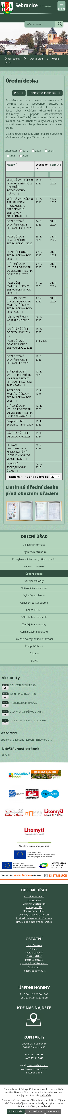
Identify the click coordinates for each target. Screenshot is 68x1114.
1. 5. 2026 (53, 181)
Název (11, 164)
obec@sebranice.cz (37, 1065)
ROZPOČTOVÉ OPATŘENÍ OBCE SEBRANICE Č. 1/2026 (19, 241)
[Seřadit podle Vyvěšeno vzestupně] (38, 167)
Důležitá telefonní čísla (34, 617)
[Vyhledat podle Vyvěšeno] (41, 174)
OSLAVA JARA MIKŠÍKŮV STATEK (26, 711)
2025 (13, 155)
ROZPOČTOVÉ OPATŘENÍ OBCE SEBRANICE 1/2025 (18, 361)
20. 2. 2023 (39, 446)
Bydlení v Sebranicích (34, 903)
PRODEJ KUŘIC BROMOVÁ (23, 702)
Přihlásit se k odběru (45, 93)
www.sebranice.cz (37, 1069)
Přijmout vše (15, 1111)
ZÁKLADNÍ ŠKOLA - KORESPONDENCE (18, 320)
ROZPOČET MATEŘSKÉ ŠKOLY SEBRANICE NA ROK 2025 (19, 395)
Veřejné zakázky (34, 581)
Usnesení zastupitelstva (34, 602)
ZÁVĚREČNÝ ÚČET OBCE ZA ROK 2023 (18, 436)
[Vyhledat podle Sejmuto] (56, 174)
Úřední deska (34, 573)
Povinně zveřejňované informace (34, 639)
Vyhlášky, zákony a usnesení (34, 914)
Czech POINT (34, 610)
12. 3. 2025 (39, 357)
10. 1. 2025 (39, 373)
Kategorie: (11, 150)
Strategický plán (34, 907)
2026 (25, 155)
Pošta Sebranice (34, 959)
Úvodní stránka (12, 58)
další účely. (45, 1095)
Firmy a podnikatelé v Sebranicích (34, 921)
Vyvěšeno (42, 164)
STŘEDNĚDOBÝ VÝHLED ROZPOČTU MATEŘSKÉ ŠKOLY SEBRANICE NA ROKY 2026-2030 (19, 304)
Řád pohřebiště (34, 646)
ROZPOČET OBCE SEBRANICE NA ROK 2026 (19, 255)
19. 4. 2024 (39, 434)
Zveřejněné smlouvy (34, 624)
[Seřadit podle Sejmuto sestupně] (52, 168)
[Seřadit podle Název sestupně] (17, 165)
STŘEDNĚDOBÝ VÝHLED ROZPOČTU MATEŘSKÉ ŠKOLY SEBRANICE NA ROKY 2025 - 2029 (19, 378)
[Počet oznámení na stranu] (55, 477)
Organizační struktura (34, 552)
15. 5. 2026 (53, 200)
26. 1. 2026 (39, 238)
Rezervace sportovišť (34, 970)
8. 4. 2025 (41, 340)
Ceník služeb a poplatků (34, 631)
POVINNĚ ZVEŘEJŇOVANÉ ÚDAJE (16, 467)
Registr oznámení (34, 566)
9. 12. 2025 (39, 253)
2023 (38, 150)
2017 (25, 150)
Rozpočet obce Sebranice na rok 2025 (20, 424)
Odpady (34, 653)
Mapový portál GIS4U (34, 911)
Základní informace (34, 544)
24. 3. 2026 (39, 222)
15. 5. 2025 (39, 330)
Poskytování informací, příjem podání (34, 559)
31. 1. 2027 (53, 222)
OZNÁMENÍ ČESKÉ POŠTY (23, 685)
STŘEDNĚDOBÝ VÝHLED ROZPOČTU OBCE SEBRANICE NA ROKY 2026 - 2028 (19, 270)
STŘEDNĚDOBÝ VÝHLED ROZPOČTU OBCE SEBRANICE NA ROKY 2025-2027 (19, 411)
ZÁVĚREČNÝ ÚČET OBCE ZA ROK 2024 (18, 332)
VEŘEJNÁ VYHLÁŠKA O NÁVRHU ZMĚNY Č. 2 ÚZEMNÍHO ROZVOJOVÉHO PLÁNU (20, 186)
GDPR (34, 660)
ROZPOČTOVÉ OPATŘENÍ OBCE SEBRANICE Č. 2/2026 (19, 226)
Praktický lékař (34, 956)
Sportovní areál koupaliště (34, 963)
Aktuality (34, 949)
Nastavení (53, 1111)
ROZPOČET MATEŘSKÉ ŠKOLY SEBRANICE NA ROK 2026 (19, 288)
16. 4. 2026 (39, 181)
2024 (50, 150)
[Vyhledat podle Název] (20, 174)
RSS (19, 93)
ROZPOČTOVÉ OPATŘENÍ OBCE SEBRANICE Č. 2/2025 (19, 346)
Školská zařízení (34, 952)
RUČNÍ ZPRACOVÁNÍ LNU (23, 694)
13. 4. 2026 (39, 200)
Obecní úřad (36, 58)
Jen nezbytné (35, 1111)
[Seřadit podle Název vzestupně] (17, 163)
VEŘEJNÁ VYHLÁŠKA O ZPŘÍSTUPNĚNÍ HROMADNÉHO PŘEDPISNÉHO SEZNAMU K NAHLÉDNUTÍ (20, 207)
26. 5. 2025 (39, 318)
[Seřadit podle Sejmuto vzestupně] (52, 167)
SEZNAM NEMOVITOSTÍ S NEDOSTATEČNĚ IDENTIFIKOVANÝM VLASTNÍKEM (18, 451)
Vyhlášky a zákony (34, 595)
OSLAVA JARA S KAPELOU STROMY (28, 720)
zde (40, 1072)
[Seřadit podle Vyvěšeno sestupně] (38, 168)
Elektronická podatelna (34, 588)
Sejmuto (55, 164)
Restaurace (34, 967)
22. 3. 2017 (39, 465)
